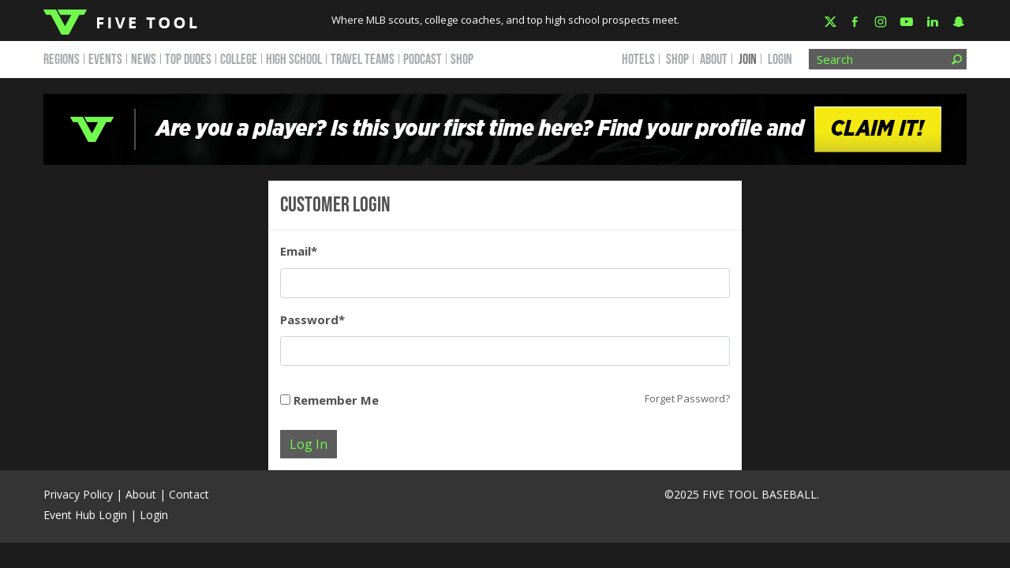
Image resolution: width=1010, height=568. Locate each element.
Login (780, 59)
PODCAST (422, 59)
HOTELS (638, 59)
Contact (189, 494)
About (140, 494)
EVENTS (105, 59)
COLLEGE (238, 59)
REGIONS (61, 59)
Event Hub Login (85, 514)
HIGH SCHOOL (294, 59)
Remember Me (329, 400)
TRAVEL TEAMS (363, 59)
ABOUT (714, 59)
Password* (312, 319)
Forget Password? (687, 398)
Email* (298, 251)
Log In (308, 444)
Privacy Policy (78, 494)
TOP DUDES (188, 59)
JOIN (748, 59)
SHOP (462, 59)
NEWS (143, 59)
